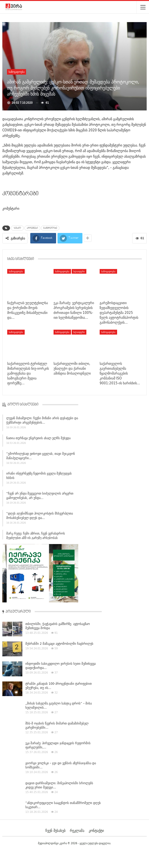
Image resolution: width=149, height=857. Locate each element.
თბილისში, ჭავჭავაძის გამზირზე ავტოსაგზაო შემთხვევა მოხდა (57, 626)
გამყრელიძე (50, 228)
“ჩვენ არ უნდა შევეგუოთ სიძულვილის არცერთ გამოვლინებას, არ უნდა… (39, 496)
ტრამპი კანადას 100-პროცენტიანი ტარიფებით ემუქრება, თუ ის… (58, 685)
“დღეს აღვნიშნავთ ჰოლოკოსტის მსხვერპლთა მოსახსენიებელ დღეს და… (39, 516)
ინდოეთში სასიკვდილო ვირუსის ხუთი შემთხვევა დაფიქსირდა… (60, 665)
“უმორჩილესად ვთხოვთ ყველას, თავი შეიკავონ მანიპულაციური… (40, 456)
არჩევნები (32, 228)
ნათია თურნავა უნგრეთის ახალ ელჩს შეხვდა (38, 439)
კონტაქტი (96, 830)
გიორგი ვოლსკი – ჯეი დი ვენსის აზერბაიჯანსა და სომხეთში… (60, 765)
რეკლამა (77, 830)
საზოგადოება (16, 72)
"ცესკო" (17, 228)
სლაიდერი (79, 271)
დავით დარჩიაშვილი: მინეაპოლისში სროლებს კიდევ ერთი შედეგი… (59, 785)
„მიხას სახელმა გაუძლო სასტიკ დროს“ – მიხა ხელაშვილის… (58, 705)
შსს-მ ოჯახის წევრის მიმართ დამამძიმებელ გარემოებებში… (56, 725)
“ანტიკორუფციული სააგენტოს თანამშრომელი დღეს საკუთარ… (63, 805)
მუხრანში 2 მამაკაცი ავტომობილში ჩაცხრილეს (59, 643)
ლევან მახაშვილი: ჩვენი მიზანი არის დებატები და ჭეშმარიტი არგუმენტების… (42, 421)
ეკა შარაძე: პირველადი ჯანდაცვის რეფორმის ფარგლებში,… (58, 745)
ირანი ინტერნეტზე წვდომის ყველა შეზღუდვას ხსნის (39, 476)
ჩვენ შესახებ (55, 830)
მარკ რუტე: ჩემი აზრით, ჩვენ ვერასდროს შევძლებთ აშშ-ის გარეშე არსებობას (35, 536)
